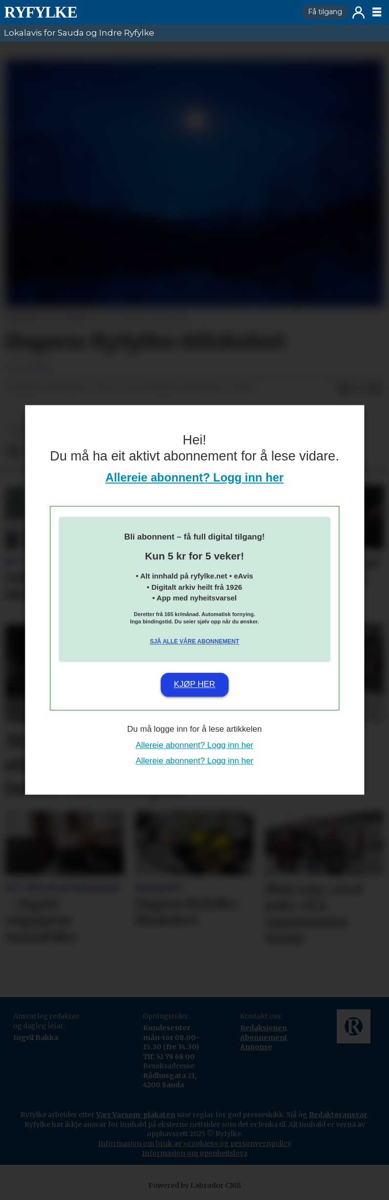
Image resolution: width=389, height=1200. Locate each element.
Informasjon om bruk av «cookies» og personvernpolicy (194, 1143)
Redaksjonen (263, 1027)
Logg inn (358, 12)
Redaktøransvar (338, 1114)
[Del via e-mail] (375, 388)
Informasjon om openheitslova (194, 1153)
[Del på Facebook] (344, 388)
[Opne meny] (376, 12)
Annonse (256, 1046)
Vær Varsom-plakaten (135, 1114)
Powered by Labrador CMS (194, 1185)
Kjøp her (194, 684)
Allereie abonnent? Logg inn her (194, 477)
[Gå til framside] (40, 12)
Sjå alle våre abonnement (194, 641)
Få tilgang (325, 11)
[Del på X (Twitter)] (359, 388)
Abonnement (263, 1037)
